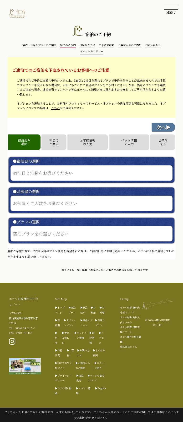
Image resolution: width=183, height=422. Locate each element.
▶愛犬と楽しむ (65, 337)
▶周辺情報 (91, 337)
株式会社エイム (128, 346)
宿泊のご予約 (68, 45)
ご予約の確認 (106, 45)
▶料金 (56, 337)
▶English (100, 388)
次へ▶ (163, 127)
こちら (55, 108)
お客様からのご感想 (130, 45)
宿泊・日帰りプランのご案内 (39, 45)
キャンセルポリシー (91, 51)
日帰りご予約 (87, 45)
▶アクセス (101, 337)
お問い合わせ (153, 45)
